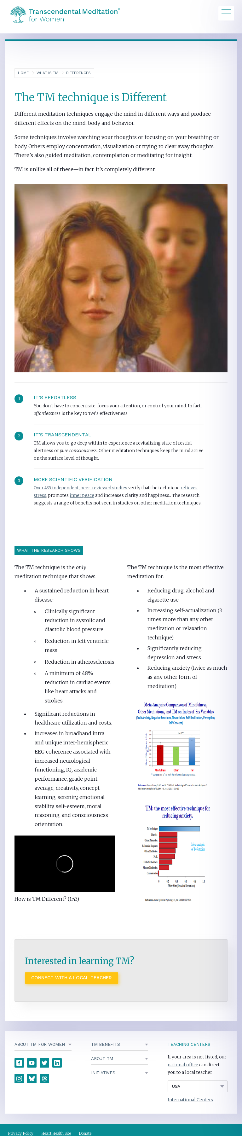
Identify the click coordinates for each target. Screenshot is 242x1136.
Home (23, 73)
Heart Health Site (56, 1133)
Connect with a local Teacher (71, 978)
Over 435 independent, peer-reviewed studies (81, 488)
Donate (85, 1133)
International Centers (190, 1100)
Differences (78, 73)
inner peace (82, 495)
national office (183, 1065)
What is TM (47, 73)
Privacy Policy (20, 1133)
